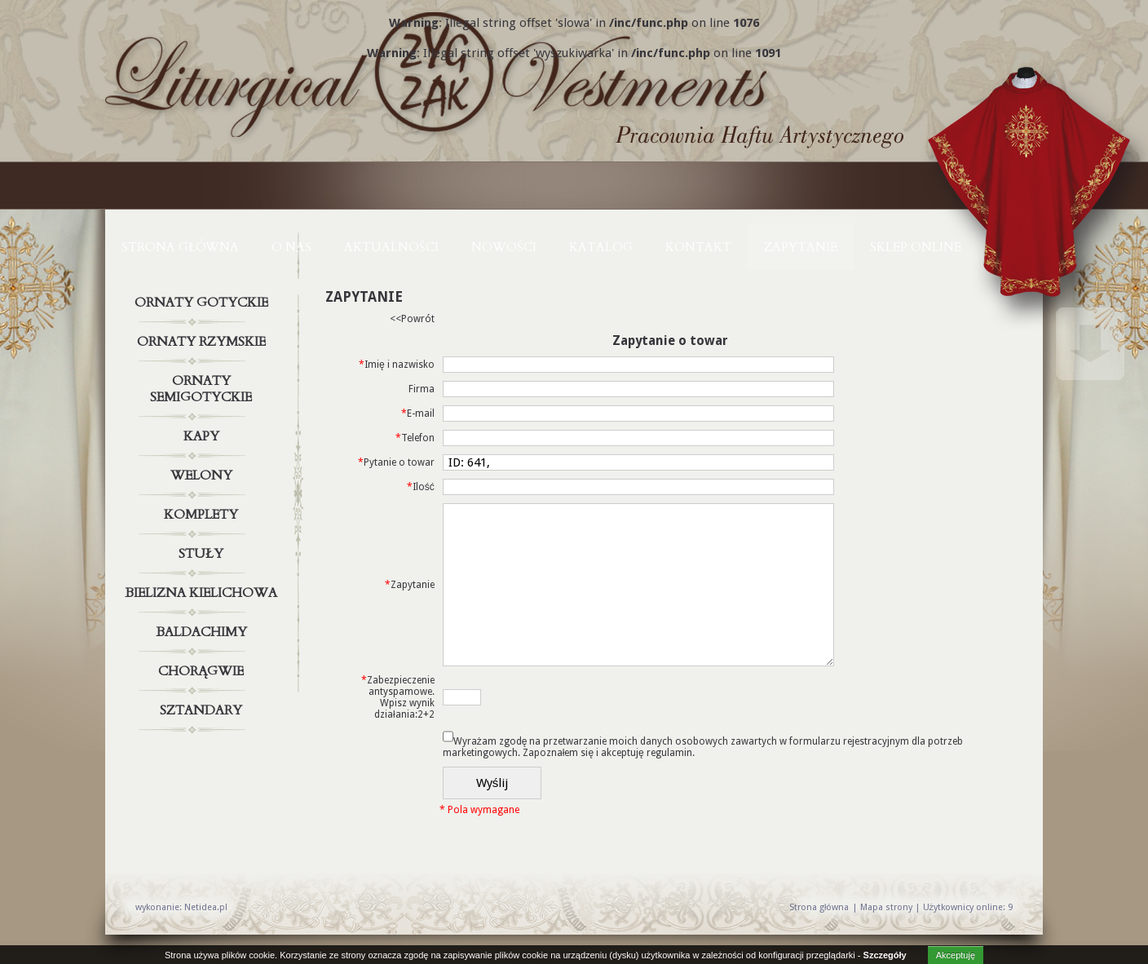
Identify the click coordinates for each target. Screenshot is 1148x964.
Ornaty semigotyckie (203, 385)
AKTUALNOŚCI (391, 247)
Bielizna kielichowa (203, 592)
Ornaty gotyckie (203, 302)
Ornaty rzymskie (203, 341)
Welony (203, 475)
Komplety (203, 514)
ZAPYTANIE (800, 247)
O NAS (291, 247)
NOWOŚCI (503, 247)
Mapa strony (886, 907)
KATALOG (601, 247)
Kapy (203, 436)
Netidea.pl (205, 907)
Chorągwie (203, 671)
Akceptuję (955, 955)
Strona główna (180, 247)
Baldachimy (203, 632)
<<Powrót (412, 319)
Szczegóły (885, 955)
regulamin (669, 752)
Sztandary (203, 710)
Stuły (203, 553)
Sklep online (915, 247)
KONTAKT (698, 247)
